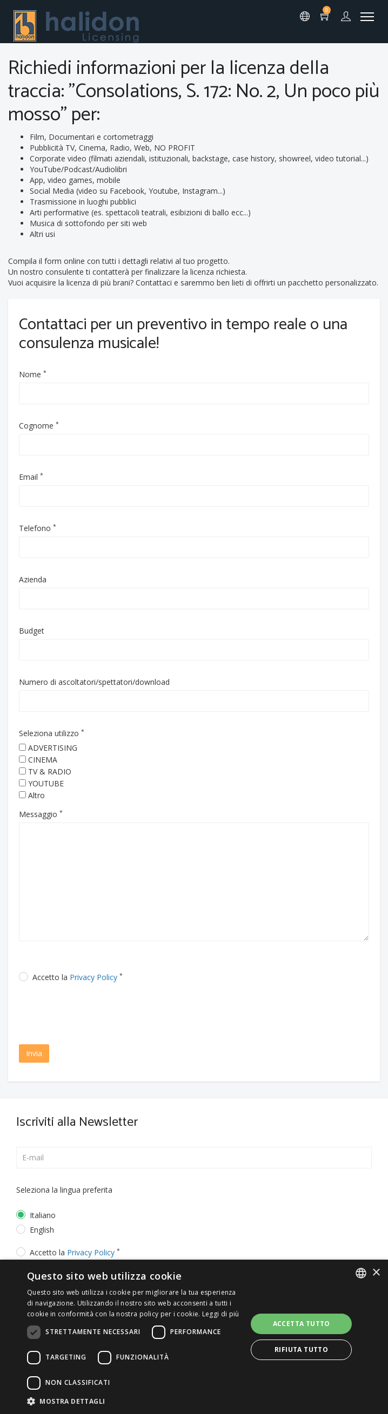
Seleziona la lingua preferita (64, 1190)
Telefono (37, 528)
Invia (34, 1053)
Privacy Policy (93, 977)
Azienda (32, 579)
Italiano (43, 1215)
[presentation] (112, 1015)
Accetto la (77, 977)
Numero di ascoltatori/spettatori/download (94, 682)
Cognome (39, 425)
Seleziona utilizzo (51, 733)
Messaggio (41, 814)
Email (31, 477)
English (42, 1230)
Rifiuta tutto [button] (301, 1349)
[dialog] (194, 1337)
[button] (133, 1401)
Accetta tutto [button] (301, 1323)
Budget (31, 631)
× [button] (376, 1273)
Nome (32, 374)
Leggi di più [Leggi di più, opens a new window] (220, 1313)
